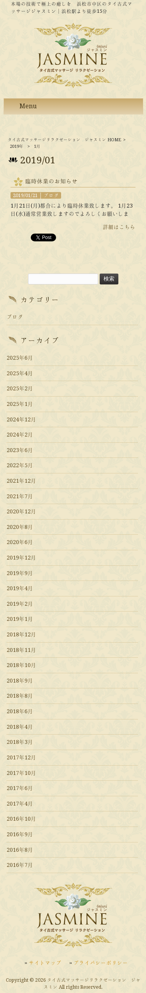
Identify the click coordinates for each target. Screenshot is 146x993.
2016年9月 (20, 834)
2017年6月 (20, 788)
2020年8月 (20, 527)
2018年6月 (20, 711)
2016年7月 (20, 865)
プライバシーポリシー (101, 963)
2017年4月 (20, 804)
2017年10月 (21, 773)
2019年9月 (20, 573)
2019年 (16, 146)
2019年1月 (20, 619)
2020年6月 (20, 542)
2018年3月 (20, 742)
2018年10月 (21, 665)
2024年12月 (21, 419)
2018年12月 (21, 634)
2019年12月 (21, 558)
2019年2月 (20, 604)
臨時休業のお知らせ (51, 181)
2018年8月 (20, 696)
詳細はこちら (119, 227)
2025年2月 (20, 388)
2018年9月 (20, 681)
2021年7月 (20, 496)
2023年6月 (20, 450)
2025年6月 (20, 358)
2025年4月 (20, 373)
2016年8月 (20, 850)
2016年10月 (21, 819)
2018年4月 (20, 727)
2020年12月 (21, 511)
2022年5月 (20, 465)
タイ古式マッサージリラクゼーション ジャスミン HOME (64, 139)
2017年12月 (21, 757)
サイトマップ (45, 963)
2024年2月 (20, 435)
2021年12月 (21, 481)
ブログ (51, 195)
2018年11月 (21, 650)
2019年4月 (20, 588)
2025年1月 (20, 404)
